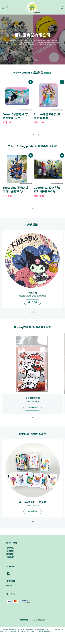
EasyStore (42, 620)
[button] (3, 7)
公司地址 (10, 548)
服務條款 (10, 551)
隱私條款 (10, 554)
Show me (32, 302)
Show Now (32, 408)
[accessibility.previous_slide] (26, 312)
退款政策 (10, 557)
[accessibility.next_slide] (39, 312)
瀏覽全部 (48, 73)
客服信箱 (9, 585)
